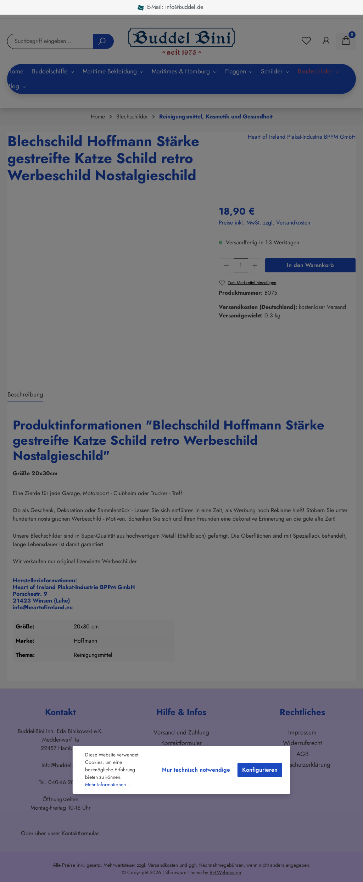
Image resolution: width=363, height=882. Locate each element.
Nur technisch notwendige (196, 770)
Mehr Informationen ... (108, 784)
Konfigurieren (260, 770)
